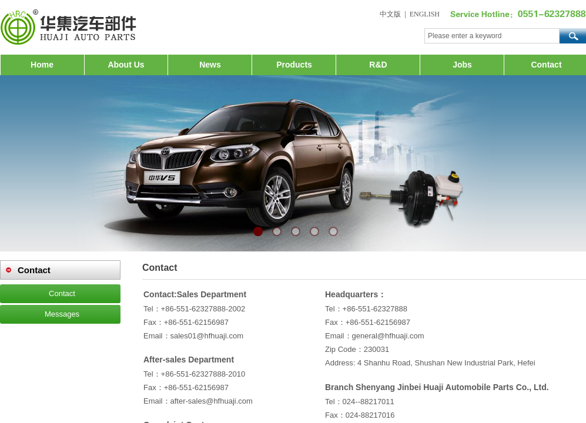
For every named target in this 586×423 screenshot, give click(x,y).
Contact (546, 64)
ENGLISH (425, 14)
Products (294, 64)
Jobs (462, 64)
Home (42, 64)
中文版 (390, 14)
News (210, 64)
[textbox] (492, 35)
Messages (62, 314)
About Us (126, 64)
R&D (378, 64)
